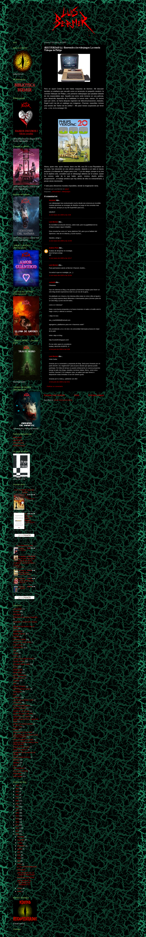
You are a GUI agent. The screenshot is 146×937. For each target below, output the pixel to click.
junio (19, 855)
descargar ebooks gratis (21, 664)
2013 (17, 822)
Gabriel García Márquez (25, 574)
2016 (17, 813)
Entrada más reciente (54, 395)
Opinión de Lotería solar (21, 711)
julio (19, 852)
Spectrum (16, 762)
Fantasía (16, 681)
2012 (17, 825)
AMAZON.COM (18, 443)
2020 (17, 801)
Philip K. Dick (17, 727)
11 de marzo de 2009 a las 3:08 (60, 215)
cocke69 (52, 282)
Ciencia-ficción (18, 647)
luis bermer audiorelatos (21, 705)
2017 (17, 810)
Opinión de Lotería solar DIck (23, 714)
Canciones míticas (19, 639)
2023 (17, 791)
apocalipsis (17, 614)
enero (19, 891)
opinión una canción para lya (23, 724)
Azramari (52, 200)
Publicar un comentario (55, 386)
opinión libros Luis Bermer (22, 716)
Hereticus (21, 587)
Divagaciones (17, 670)
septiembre (21, 846)
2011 (17, 828)
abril (19, 861)
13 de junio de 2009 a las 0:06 (59, 349)
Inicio (76, 395)
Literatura (16, 697)
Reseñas (16, 760)
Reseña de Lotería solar (21, 747)
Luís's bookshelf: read (24, 545)
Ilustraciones (17, 692)
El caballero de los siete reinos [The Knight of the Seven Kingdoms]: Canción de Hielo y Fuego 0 (24, 561)
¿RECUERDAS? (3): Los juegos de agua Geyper (26, 874)
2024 (17, 788)
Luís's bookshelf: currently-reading (24, 491)
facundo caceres (19, 678)
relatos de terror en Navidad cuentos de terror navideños (25, 736)
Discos (15, 667)
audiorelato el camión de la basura (25, 622)
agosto (19, 849)
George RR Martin (19, 686)
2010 (17, 831)
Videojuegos (66, 191)
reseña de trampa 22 (20, 750)
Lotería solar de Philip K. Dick (23, 700)
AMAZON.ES (17, 437)
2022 (17, 795)
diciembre (20, 837)
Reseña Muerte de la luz (21, 757)
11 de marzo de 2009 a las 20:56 (60, 275)
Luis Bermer (53, 222)
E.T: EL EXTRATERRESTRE (27, 867)
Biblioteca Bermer (19, 634)
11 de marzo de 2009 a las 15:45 (60, 241)
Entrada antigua (96, 395)
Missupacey (23, 582)
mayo (19, 858)
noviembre (21, 840)
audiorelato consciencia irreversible (25, 617)
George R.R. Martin (20, 567)
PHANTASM (21, 870)
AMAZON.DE (17, 440)
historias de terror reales (21, 689)
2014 (17, 819)
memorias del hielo (19, 708)
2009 (17, 834)
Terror (15, 765)
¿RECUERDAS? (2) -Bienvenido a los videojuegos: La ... (24, 882)
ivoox (15, 694)
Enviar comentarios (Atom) (63, 400)
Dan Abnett (22, 588)
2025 (17, 785)
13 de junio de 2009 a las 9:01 (59, 382)
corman (15, 656)
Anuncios (16, 612)
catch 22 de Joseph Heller (22, 642)
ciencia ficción (18, 645)
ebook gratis (17, 672)
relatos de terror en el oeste (22, 732)
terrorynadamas (18, 768)
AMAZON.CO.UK (19, 446)
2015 (17, 816)
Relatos (15, 729)
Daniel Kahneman (30, 522)
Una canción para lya (20, 771)
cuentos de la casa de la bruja (23, 658)
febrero (20, 888)
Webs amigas (18, 776)
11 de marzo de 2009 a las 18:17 (60, 258)
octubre (20, 843)
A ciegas (21, 548)
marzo (19, 864)
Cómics (15, 653)
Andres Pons (54, 248)
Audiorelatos (17, 631)
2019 (17, 804)
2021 (17, 798)
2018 (17, 807)
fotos (14, 683)
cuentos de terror (19, 661)
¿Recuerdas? (56, 191)
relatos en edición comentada (23, 739)
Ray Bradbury (23, 550)
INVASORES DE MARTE (25, 878)
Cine (14, 650)
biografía (16, 636)
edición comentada (19, 675)
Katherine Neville (30, 498)
